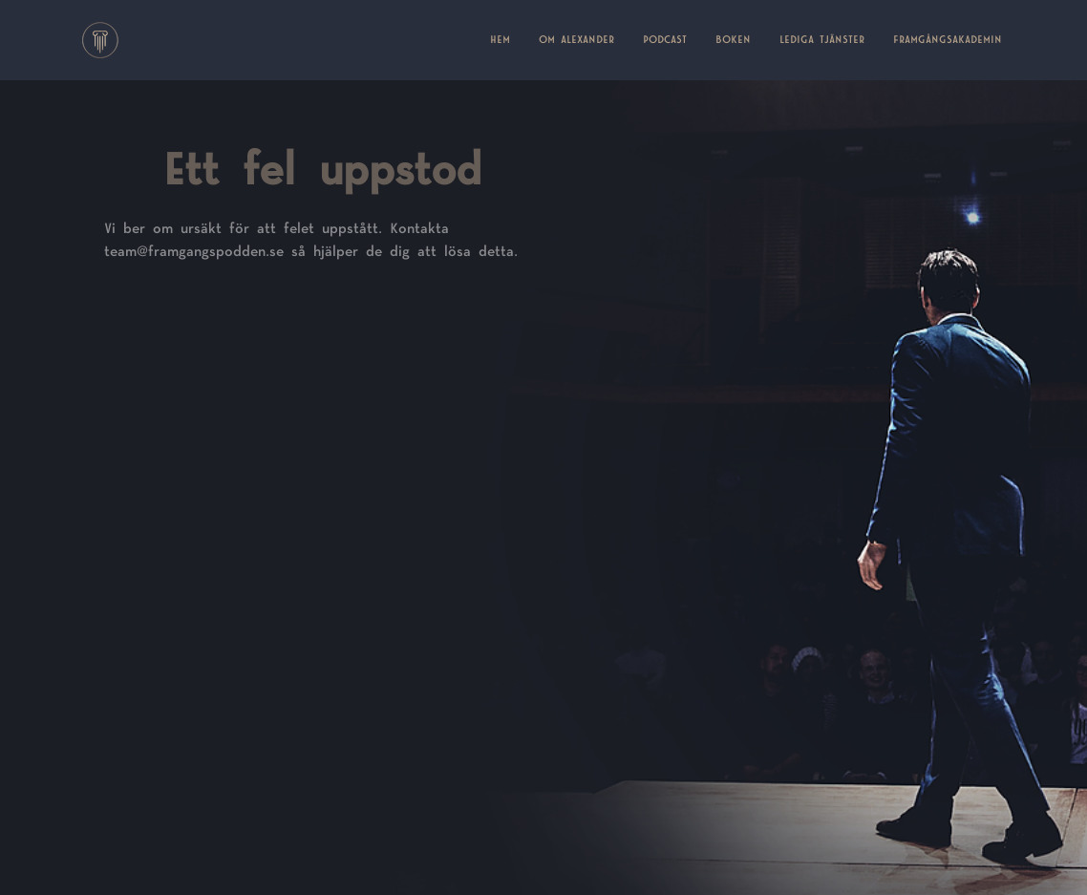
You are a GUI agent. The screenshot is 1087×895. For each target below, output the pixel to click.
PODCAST (665, 40)
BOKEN (733, 40)
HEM (507, 38)
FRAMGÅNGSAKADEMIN (947, 40)
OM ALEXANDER (576, 40)
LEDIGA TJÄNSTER (821, 40)
